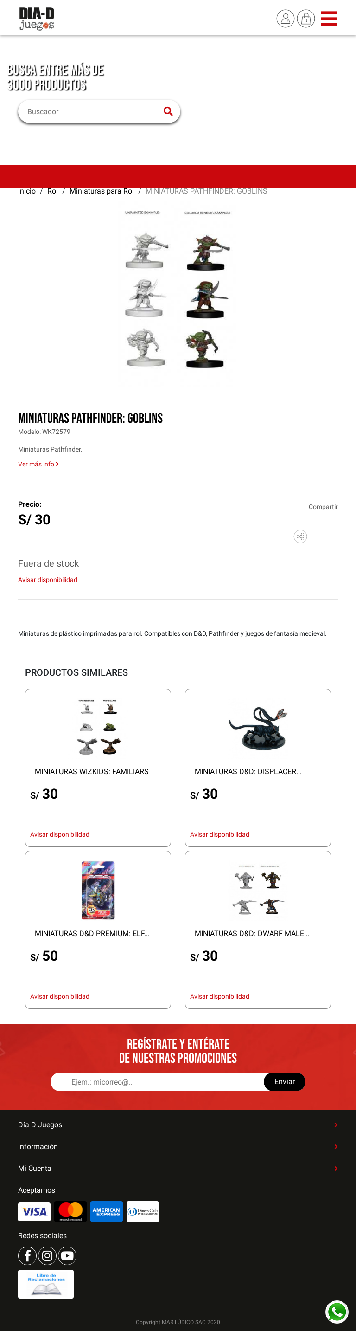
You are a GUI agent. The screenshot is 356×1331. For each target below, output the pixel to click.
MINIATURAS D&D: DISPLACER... (248, 771)
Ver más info (38, 464)
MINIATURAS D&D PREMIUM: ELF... (92, 933)
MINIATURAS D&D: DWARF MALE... (252, 933)
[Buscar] (93, 111)
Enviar (284, 1081)
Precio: (30, 504)
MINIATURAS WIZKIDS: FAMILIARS (92, 771)
